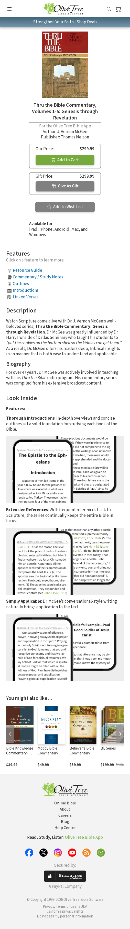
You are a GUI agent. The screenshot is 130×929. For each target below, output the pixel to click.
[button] (109, 9)
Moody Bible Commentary (48, 751)
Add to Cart (65, 160)
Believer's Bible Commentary (82, 751)
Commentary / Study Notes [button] (38, 277)
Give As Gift (65, 186)
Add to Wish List (65, 207)
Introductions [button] (26, 290)
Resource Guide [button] (27, 270)
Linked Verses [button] (25, 297)
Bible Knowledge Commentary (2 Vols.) (19, 753)
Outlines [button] (21, 284)
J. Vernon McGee (72, 132)
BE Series (108, 748)
